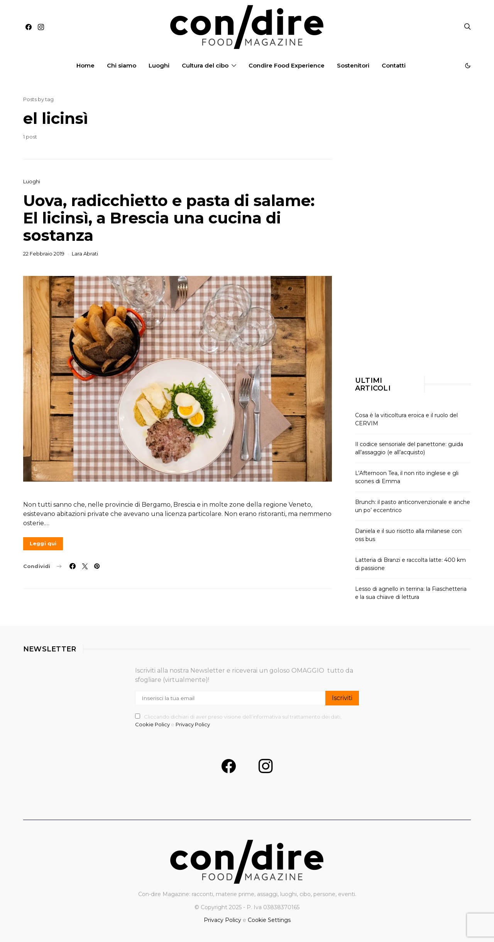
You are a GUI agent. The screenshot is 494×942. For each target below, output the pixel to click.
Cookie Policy (153, 724)
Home (85, 65)
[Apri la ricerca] (467, 27)
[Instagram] (41, 27)
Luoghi (159, 65)
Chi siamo (121, 65)
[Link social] (97, 566)
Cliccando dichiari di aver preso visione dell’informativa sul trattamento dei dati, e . (238, 720)
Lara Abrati (85, 253)
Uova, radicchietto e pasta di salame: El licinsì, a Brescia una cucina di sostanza (169, 218)
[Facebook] (28, 27)
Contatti (394, 65)
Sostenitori (353, 65)
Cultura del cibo (205, 65)
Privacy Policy (193, 724)
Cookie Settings (269, 920)
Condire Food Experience (287, 65)
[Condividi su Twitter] (85, 566)
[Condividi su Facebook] (72, 566)
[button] (468, 66)
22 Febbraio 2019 (43, 253)
